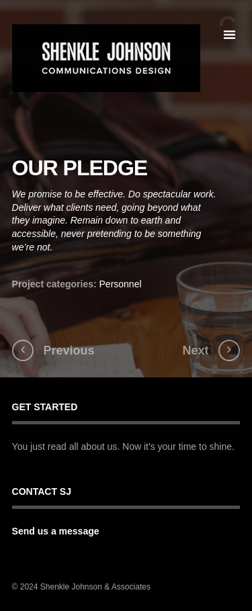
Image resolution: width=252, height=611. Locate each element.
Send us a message (55, 531)
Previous (69, 350)
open (229, 35)
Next (195, 350)
